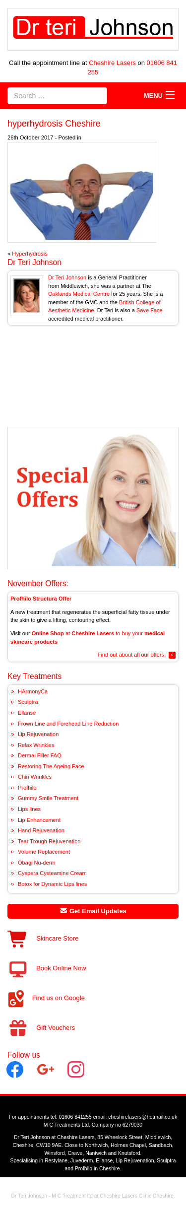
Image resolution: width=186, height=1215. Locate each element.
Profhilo (27, 788)
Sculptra (28, 702)
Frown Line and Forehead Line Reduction (68, 724)
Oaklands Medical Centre (79, 294)
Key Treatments (34, 676)
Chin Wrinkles (35, 777)
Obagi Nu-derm (37, 863)
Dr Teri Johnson (34, 262)
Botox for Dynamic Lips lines (52, 884)
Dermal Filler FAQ (40, 755)
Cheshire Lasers (112, 63)
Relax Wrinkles (36, 745)
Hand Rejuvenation (41, 830)
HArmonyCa (33, 691)
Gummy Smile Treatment (48, 798)
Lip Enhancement (39, 820)
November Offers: (37, 583)
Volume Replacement (44, 852)
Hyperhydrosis (29, 254)
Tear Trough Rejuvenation (49, 841)
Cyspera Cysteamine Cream (52, 873)
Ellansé (27, 713)
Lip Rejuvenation (38, 734)
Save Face (149, 310)
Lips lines (29, 809)
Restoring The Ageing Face (51, 766)
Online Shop (48, 633)
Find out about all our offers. (132, 655)
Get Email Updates (93, 911)
